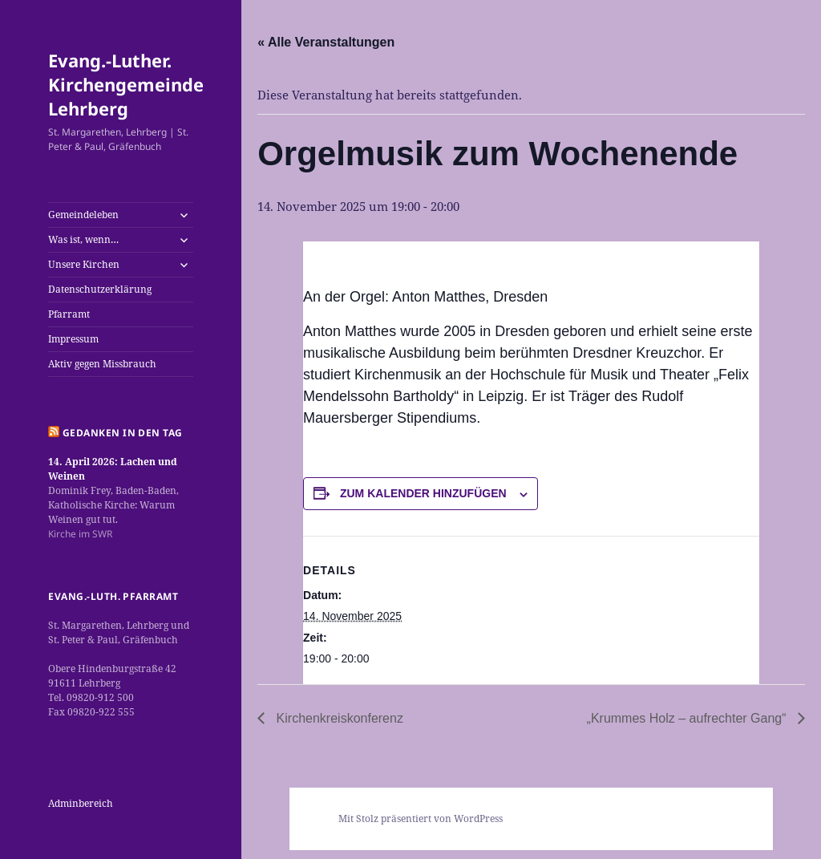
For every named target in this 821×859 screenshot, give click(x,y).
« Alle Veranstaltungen (325, 42)
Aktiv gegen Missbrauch (102, 364)
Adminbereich (80, 803)
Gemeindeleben (83, 214)
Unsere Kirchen (83, 264)
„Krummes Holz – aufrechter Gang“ (688, 718)
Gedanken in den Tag (123, 433)
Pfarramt (69, 314)
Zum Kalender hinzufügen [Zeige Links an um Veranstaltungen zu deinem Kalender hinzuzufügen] (423, 493)
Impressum (73, 339)
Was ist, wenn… (83, 239)
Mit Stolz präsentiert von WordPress (420, 818)
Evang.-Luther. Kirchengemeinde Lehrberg (126, 84)
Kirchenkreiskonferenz (338, 718)
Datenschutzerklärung (100, 289)
